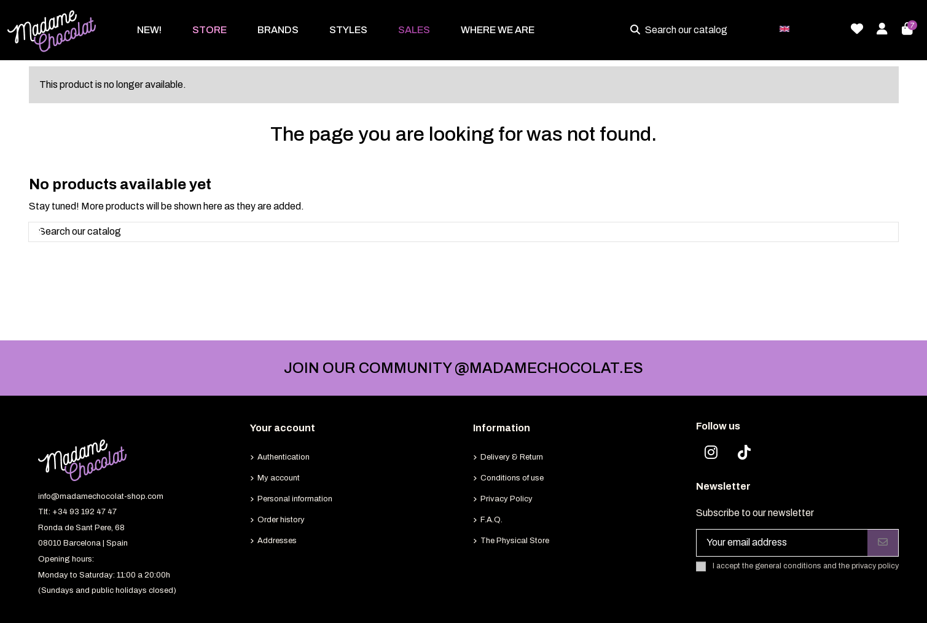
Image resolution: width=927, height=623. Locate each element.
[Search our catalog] (637, 30)
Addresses (277, 540)
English (808, 28)
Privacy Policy (506, 499)
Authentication (283, 457)
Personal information (294, 499)
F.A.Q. (491, 519)
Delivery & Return (511, 457)
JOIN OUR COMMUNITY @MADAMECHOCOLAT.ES (463, 368)
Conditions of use (512, 478)
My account (278, 478)
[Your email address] (782, 543)
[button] (209, 30)
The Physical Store (514, 540)
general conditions (788, 566)
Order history (281, 519)
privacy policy (875, 566)
